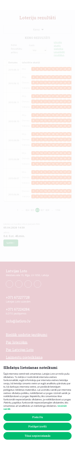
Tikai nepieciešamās (37, 435)
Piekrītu (37, 417)
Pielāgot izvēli (37, 426)
